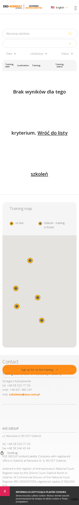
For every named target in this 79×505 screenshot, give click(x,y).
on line (19, 223)
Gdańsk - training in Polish (54, 225)
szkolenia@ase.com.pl (24, 394)
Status (65, 53)
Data (9, 53)
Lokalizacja (36, 53)
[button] (41, 320)
